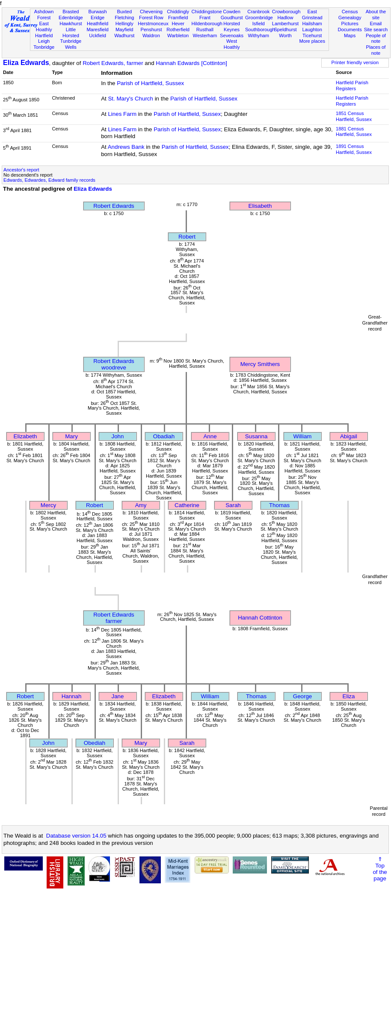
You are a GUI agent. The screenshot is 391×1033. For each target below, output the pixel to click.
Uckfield (97, 35)
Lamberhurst (285, 23)
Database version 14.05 (76, 835)
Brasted (70, 11)
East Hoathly (44, 26)
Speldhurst (285, 29)
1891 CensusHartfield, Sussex (354, 149)
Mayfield (124, 29)
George (302, 696)
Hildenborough (207, 23)
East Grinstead (312, 14)
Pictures (349, 23)
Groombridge (259, 17)
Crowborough (286, 11)
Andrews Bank (126, 147)
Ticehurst (312, 35)
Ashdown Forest (44, 14)
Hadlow (285, 17)
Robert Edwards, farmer (113, 63)
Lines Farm (122, 114)
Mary (71, 436)
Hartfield (44, 35)
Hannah (72, 696)
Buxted (124, 11)
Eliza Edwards (26, 62)
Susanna (256, 436)
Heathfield (97, 23)
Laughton (312, 29)
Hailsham (312, 23)
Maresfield (97, 29)
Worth (285, 35)
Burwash (97, 11)
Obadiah (164, 436)
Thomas (279, 505)
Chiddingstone (207, 11)
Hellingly (124, 23)
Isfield (258, 23)
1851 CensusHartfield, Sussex (354, 116)
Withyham (258, 35)
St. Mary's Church (130, 98)
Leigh (44, 41)
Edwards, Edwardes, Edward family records (49, 180)
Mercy (48, 505)
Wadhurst (124, 35)
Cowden (231, 11)
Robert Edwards (113, 206)
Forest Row (151, 17)
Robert (187, 236)
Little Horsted (70, 32)
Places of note (376, 50)
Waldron (151, 35)
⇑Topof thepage (380, 869)
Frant (204, 17)
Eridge (97, 17)
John (118, 436)
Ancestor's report (21, 169)
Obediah (94, 743)
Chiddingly (178, 11)
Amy (141, 505)
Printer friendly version (355, 62)
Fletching (124, 17)
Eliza (349, 696)
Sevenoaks (231, 35)
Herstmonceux (153, 23)
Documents (350, 29)
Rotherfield (178, 29)
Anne (209, 436)
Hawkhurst (70, 23)
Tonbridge (43, 47)
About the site (376, 14)
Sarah (233, 505)
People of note (376, 38)
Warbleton (178, 35)
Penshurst (151, 29)
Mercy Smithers (260, 364)
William (302, 436)
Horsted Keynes (231, 26)
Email (376, 23)
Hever (178, 23)
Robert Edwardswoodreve (113, 364)
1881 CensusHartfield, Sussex (354, 131)
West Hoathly (232, 44)
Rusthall (204, 29)
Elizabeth (25, 436)
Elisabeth (260, 206)
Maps (349, 35)
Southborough (260, 29)
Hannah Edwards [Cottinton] (191, 63)
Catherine (187, 505)
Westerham (205, 35)
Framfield (178, 17)
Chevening (151, 11)
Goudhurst (232, 17)
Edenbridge (71, 17)
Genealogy (349, 17)
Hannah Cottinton (260, 617)
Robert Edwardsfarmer (113, 617)
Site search (376, 29)
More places (312, 41)
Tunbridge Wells (71, 44)
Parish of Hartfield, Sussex (150, 83)
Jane (118, 696)
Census (350, 11)
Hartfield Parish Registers (352, 85)
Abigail (348, 436)
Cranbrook (258, 11)
